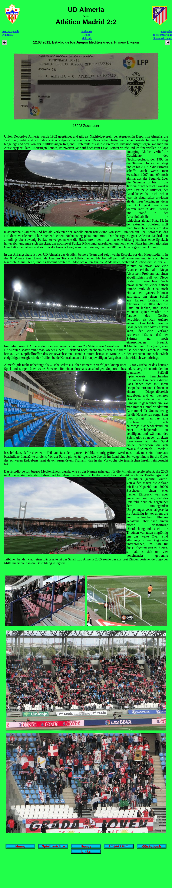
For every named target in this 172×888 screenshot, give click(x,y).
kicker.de (87, 38)
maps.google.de (10, 31)
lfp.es (87, 34)
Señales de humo (162, 38)
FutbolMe (86, 31)
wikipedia (7, 34)
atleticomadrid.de (162, 34)
